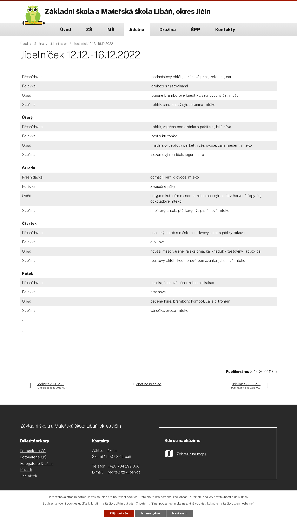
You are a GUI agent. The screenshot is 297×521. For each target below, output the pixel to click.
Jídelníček (28, 476)
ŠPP (195, 29)
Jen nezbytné (150, 513)
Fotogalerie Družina (36, 463)
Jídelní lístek (58, 44)
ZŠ (89, 29)
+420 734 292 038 (123, 466)
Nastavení (179, 513)
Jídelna (136, 29)
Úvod (65, 29)
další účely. (241, 497)
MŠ (110, 29)
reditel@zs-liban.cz (124, 472)
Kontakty (225, 29)
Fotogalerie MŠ (33, 457)
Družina (167, 29)
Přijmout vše (119, 513)
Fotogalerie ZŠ (33, 451)
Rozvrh (26, 470)
